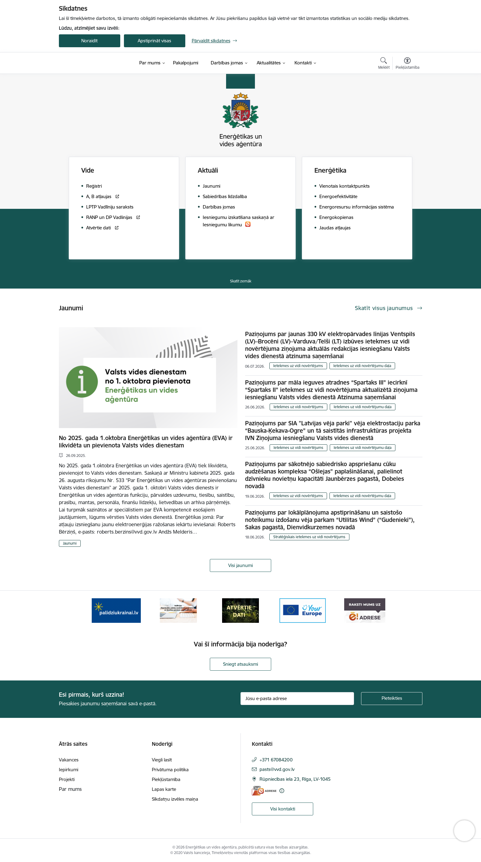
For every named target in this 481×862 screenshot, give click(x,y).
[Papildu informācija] (281, 790)
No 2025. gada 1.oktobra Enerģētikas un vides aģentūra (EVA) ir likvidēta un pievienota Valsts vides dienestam (146, 441)
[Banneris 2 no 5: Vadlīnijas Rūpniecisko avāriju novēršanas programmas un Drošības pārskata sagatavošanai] (178, 610)
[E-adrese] (264, 791)
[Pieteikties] (391, 698)
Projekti (67, 779)
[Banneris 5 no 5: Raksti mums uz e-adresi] (364, 610)
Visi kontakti (282, 809)
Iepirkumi (68, 769)
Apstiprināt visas (154, 41)
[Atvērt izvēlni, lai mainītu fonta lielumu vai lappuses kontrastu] (407, 64)
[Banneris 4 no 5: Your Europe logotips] (302, 610)
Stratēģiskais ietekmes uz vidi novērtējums (309, 536)
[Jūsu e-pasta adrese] (297, 698)
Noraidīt (89, 41)
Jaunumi (70, 543)
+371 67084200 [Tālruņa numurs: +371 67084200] (276, 760)
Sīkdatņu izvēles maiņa (175, 799)
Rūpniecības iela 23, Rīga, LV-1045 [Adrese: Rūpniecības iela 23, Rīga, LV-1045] (295, 779)
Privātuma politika (170, 769)
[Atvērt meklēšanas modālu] (384, 64)
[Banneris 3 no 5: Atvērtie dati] (240, 610)
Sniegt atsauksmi (240, 664)
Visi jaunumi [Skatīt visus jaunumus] (240, 565)
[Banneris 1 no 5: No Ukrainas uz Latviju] (116, 610)
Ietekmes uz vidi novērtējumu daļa (362, 365)
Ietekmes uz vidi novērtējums (298, 365)
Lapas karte (164, 789)
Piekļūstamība (166, 779)
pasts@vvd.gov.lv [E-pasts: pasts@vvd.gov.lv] (277, 769)
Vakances (69, 760)
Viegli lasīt (162, 760)
